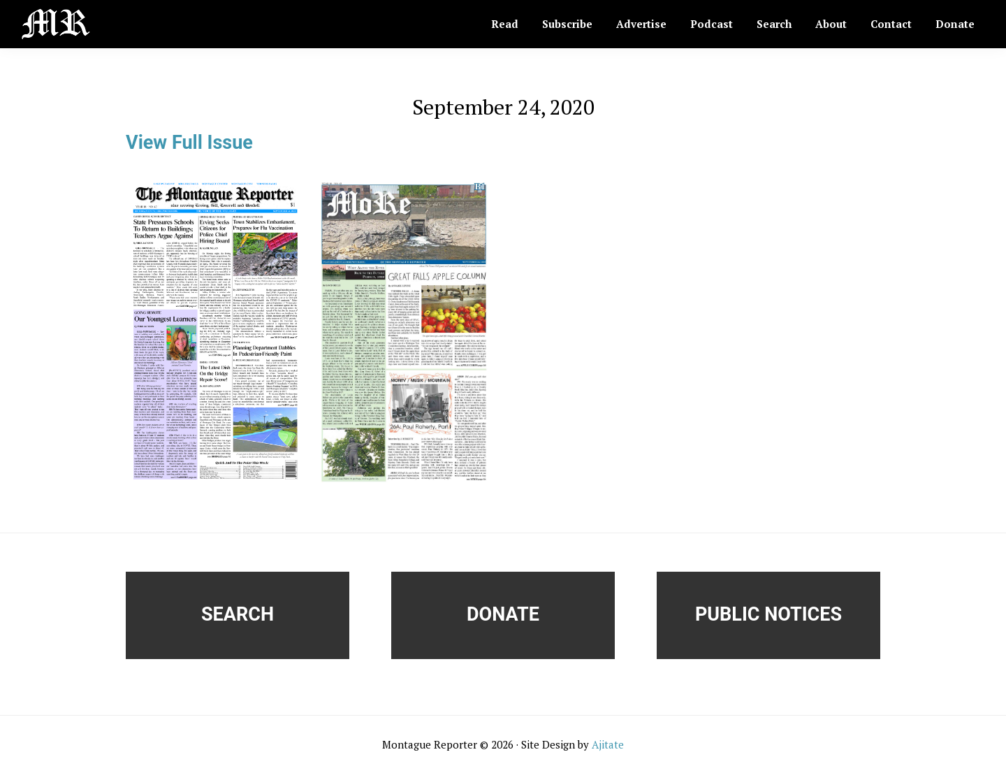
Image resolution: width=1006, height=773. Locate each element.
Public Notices (768, 614)
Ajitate (608, 744)
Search (237, 614)
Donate (503, 614)
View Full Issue (189, 142)
